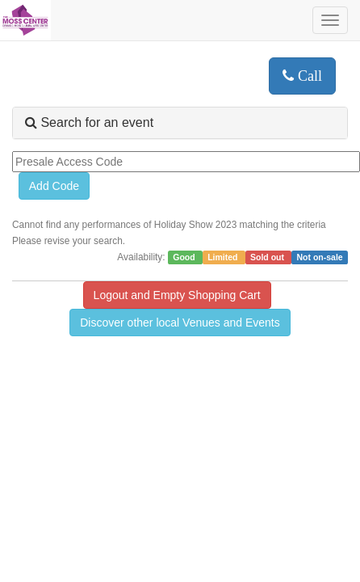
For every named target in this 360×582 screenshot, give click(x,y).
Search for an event (89, 122)
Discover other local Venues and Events (179, 322)
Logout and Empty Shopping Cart (177, 295)
